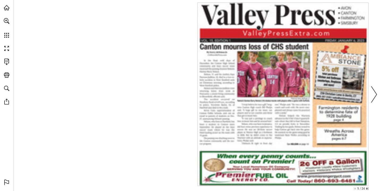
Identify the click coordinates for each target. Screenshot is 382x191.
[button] (6, 21)
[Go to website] (217, 55)
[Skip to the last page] (367, 188)
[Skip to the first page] (355, 188)
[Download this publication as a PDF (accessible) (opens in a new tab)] (6, 61)
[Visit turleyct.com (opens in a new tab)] (6, 7)
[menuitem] (6, 28)
